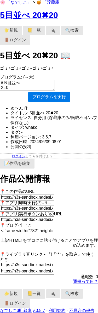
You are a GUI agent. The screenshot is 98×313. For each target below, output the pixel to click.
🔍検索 (72, 30)
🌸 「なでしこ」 (15, 2)
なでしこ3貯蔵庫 (16, 310)
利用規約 (57, 310)
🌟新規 (11, 30)
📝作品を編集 (17, 163)
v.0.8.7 (39, 310)
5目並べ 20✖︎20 (29, 15)
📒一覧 (34, 30)
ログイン (18, 156)
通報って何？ (85, 281)
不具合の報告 (81, 310)
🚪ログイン (15, 40)
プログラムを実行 (49, 96)
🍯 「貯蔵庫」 (50, 2)
